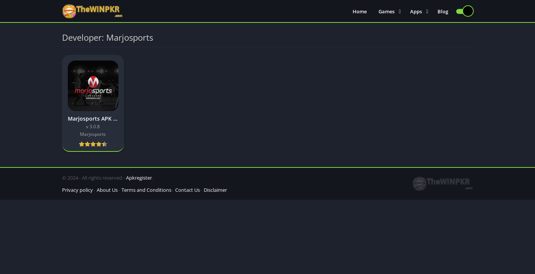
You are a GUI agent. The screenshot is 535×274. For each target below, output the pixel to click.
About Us (107, 189)
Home (360, 11)
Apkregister (139, 177)
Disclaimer (215, 189)
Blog (443, 11)
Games (386, 11)
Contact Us (187, 189)
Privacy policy (77, 189)
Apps (416, 11)
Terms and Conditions (146, 189)
